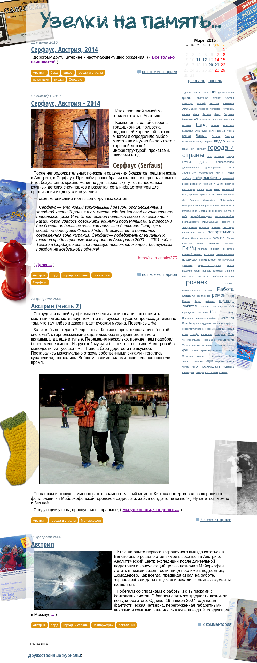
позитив (209, 254)
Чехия (230, 361)
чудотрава (228, 367)
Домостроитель (213, 167)
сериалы (218, 323)
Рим (232, 296)
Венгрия (229, 136)
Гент (192, 149)
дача (204, 162)
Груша (186, 161)
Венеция (187, 141)
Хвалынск (187, 356)
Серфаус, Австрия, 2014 (64, 49)
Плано (230, 249)
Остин (185, 238)
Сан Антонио (219, 306)
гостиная (219, 156)
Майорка (187, 205)
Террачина (209, 339)
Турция (186, 345)
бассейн (207, 114)
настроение (215, 210)
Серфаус (229, 323)
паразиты (205, 238)
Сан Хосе (202, 312)
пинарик (202, 249)
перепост (229, 243)
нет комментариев (159, 72)
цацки (209, 361)
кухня (219, 194)
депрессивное (225, 161)
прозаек (194, 282)
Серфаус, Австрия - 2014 (65, 103)
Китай (209, 189)
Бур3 (197, 131)
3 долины (187, 92)
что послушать (206, 366)
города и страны (90, 72)
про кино (187, 276)
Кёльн (200, 189)
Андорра (203, 109)
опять (201, 232)
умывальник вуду (224, 345)
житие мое (225, 173)
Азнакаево (228, 103)
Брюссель (228, 125)
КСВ (211, 194)
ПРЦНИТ (229, 283)
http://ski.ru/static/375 (157, 258)
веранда (198, 141)
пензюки (214, 243)
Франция (206, 350)
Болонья (186, 125)
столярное (220, 334)
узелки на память (202, 345)
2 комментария (217, 624)
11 (198, 60)
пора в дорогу (209, 265)
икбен (185, 184)
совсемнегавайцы (214, 329)
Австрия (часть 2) (56, 306)
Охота (194, 238)
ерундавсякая (206, 173)
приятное (229, 270)
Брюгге (215, 125)
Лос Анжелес (190, 200)
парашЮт (218, 238)
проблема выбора (223, 276)
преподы (206, 270)
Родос (198, 301)
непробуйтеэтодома (201, 216)
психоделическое (191, 290)
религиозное (204, 296)
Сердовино (206, 323)
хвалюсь (201, 356)
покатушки (189, 259)
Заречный (228, 178)
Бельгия (217, 119)
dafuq (205, 92)
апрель (215, 81)
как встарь (188, 189)
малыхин (220, 205)
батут (217, 114)
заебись (186, 178)
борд (201, 124)
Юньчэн (223, 372)
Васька (201, 136)
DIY (213, 92)
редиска (188, 295)
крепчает (194, 194)
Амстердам (189, 108)
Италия (218, 183)
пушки (208, 290)
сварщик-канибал (206, 318)
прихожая (218, 270)
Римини (186, 301)
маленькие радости (203, 205)
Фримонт (218, 350)
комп (217, 189)
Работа (225, 289)
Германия (201, 149)
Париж (230, 238)
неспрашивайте (190, 222)
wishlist (217, 98)
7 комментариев (215, 519)
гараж (185, 149)
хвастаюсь (216, 356)
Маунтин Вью (189, 211)
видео (219, 141)
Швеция (200, 372)
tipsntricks (202, 97)
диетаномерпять (191, 167)
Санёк (217, 311)
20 (210, 65)
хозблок (230, 356)
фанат (194, 350)
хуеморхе (197, 361)
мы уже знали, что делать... (151, 510)
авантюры (187, 103)
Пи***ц (189, 248)
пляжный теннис (192, 254)
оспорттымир (221, 232)
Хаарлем (229, 350)
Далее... (44, 264)
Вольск (230, 141)
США (231, 334)
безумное (229, 114)
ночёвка (216, 227)
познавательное (225, 254)
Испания (207, 184)
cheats (197, 92)
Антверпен (215, 109)
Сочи (185, 334)
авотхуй (201, 103)
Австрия (214, 103)
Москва (203, 211)
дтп (194, 173)
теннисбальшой (191, 339)
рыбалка (210, 301)
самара (205, 306)
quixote (187, 98)
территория (226, 339)
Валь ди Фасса (225, 131)
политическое (207, 259)
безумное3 (190, 119)
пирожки (214, 248)
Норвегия (204, 227)
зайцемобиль (206, 177)
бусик (204, 131)
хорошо (186, 361)
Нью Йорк (228, 227)
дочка (231, 167)
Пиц (223, 249)
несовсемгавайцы (224, 216)
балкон (186, 114)
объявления (188, 232)
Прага (230, 265)
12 (204, 60)
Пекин (200, 243)
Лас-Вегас (228, 194)
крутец (203, 194)
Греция (230, 156)
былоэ (212, 131)
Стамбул (194, 334)
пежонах (187, 243)
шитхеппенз (211, 372)
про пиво (202, 276)
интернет (195, 183)
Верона (209, 141)
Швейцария (188, 372)
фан (185, 350)
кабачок (229, 184)
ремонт (220, 295)
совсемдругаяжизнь (193, 329)
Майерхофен (227, 200)
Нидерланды (210, 221)
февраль (196, 81)
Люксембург (209, 200)
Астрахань (228, 109)
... (52, 614)
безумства (205, 119)
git (219, 92)
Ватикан (216, 136)
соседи (230, 329)
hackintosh (228, 92)
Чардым (219, 361)
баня (196, 114)
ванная (186, 136)
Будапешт (187, 131)
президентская (191, 270)
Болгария (229, 119)
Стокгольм (206, 334)
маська (230, 205)
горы (209, 156)
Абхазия (229, 98)
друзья (186, 173)
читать (185, 367)
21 (217, 65)
